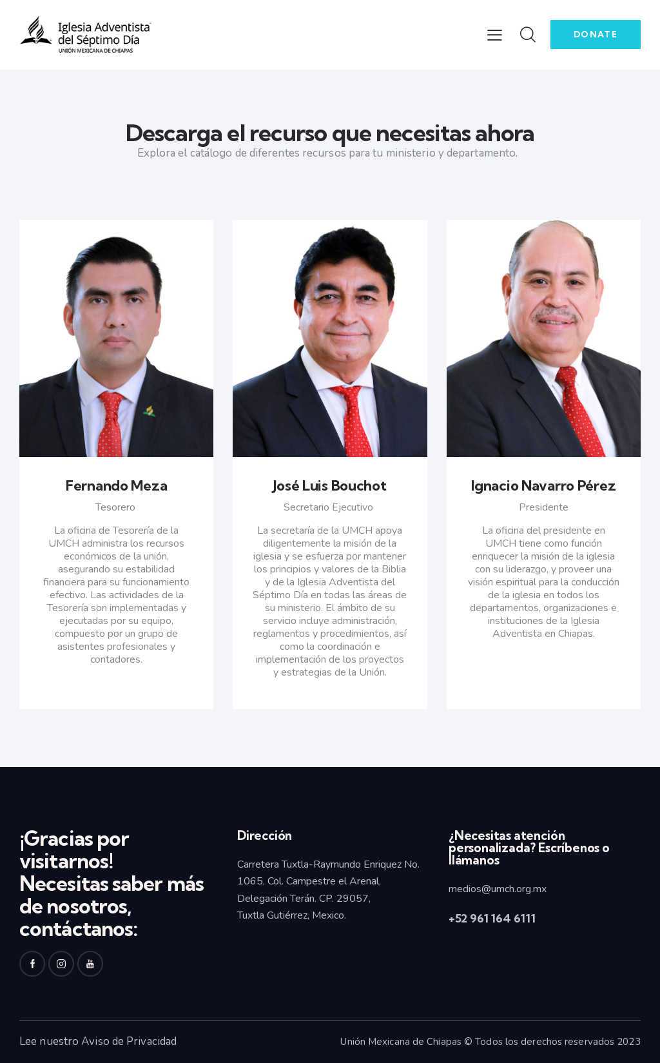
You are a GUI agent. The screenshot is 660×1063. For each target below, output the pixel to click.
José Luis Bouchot (329, 485)
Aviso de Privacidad (129, 1041)
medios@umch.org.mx (498, 889)
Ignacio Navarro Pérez (543, 485)
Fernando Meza (116, 485)
